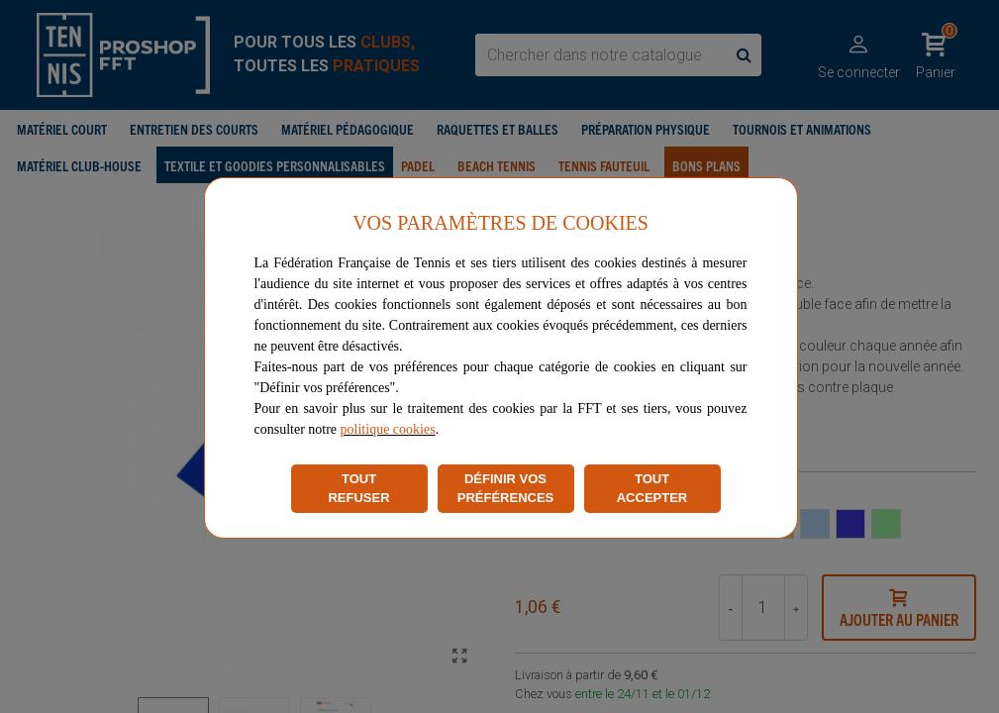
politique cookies (388, 429)
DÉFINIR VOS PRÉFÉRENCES (505, 488)
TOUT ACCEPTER (652, 488)
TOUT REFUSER (358, 488)
